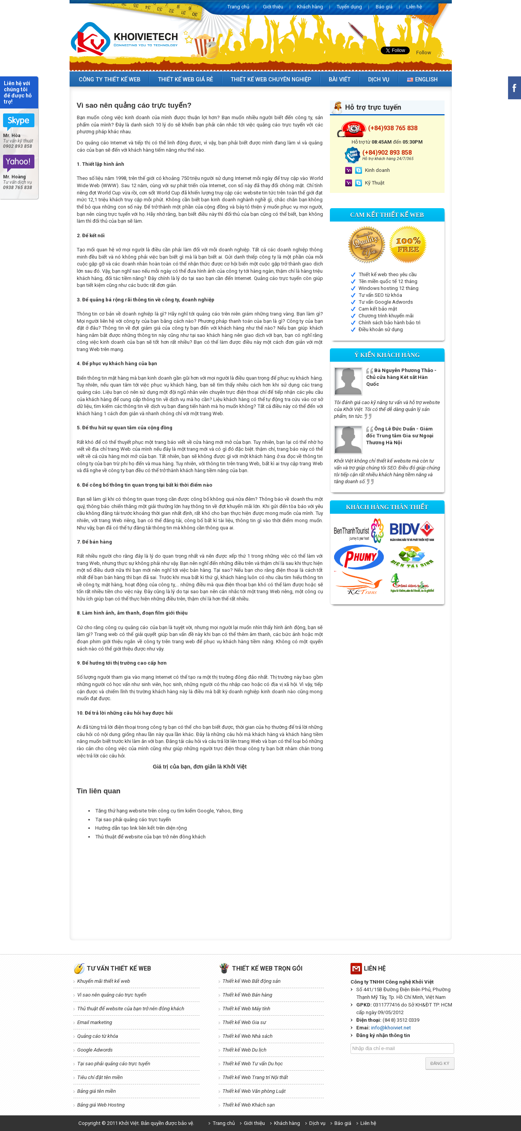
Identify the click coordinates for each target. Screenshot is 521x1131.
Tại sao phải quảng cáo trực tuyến (133, 819)
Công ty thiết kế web (109, 79)
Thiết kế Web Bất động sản (251, 981)
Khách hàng (310, 7)
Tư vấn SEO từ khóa (380, 295)
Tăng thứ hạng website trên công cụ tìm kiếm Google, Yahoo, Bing (169, 811)
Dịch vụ (379, 79)
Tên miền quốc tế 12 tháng (388, 281)
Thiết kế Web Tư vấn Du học (252, 1063)
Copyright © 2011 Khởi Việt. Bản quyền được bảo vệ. (136, 1123)
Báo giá (384, 7)
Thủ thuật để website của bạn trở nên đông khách (150, 837)
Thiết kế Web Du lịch (244, 1050)
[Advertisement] (216, 860)
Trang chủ (238, 7)
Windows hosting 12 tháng (389, 288)
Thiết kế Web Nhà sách (247, 1036)
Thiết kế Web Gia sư (244, 1022)
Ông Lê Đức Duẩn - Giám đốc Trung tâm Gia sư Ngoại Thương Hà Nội (399, 435)
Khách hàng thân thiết (387, 507)
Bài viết (340, 79)
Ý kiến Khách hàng (387, 355)
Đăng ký (440, 1063)
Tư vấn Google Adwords (386, 302)
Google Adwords (95, 1050)
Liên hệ (414, 7)
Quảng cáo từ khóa (97, 1036)
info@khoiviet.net (391, 1028)
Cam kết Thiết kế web (387, 215)
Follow (423, 52)
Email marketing (94, 1022)
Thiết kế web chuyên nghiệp (270, 79)
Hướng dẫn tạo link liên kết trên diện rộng (141, 828)
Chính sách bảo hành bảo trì (389, 322)
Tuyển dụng (349, 7)
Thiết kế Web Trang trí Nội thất (255, 1077)
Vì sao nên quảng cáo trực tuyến (111, 995)
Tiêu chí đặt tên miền (100, 1077)
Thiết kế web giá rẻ (185, 79)
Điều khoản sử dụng (381, 329)
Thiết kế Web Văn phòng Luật (254, 1091)
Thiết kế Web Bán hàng (247, 995)
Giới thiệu (273, 7)
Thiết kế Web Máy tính (246, 1008)
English (422, 79)
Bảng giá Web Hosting (101, 1105)
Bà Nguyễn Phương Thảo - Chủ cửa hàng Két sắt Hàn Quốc (401, 377)
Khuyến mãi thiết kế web (103, 981)
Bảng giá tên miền (96, 1091)
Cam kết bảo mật (378, 309)
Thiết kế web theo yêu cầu (388, 274)
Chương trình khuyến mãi (386, 316)
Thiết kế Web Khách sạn (248, 1105)
